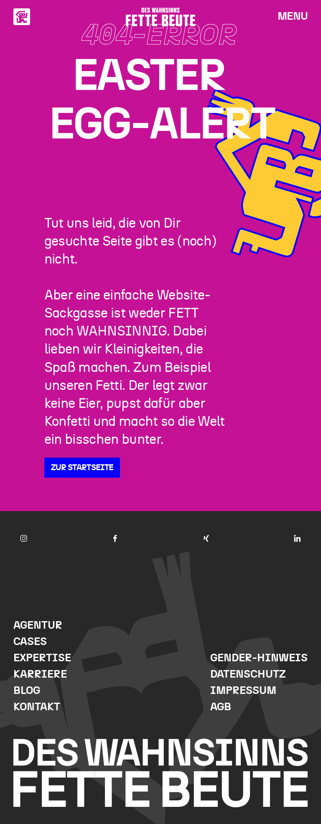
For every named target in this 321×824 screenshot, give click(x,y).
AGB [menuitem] (220, 707)
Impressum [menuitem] (243, 691)
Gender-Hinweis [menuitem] (259, 658)
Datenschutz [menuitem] (248, 674)
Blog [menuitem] (26, 691)
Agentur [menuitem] (37, 625)
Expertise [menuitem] (42, 658)
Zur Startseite (82, 467)
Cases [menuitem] (30, 642)
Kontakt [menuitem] (36, 707)
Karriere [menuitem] (40, 674)
